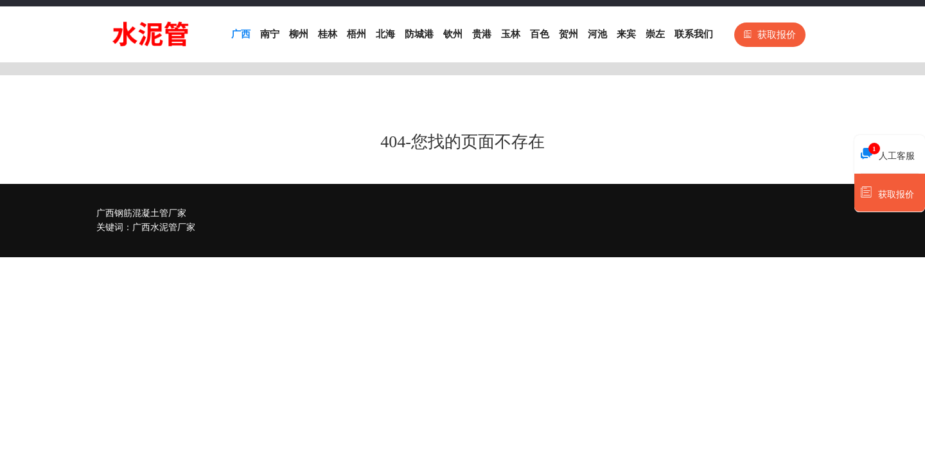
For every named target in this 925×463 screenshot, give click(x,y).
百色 (539, 34)
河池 (597, 34)
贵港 (481, 34)
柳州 (298, 34)
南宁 (269, 34)
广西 (241, 34)
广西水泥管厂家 (163, 227)
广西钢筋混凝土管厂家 (141, 213)
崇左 (655, 34)
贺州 (568, 34)
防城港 (419, 34)
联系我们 (693, 34)
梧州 (356, 34)
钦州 (453, 34)
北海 (385, 34)
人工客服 (888, 152)
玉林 (510, 34)
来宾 (626, 34)
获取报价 (770, 35)
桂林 (327, 34)
